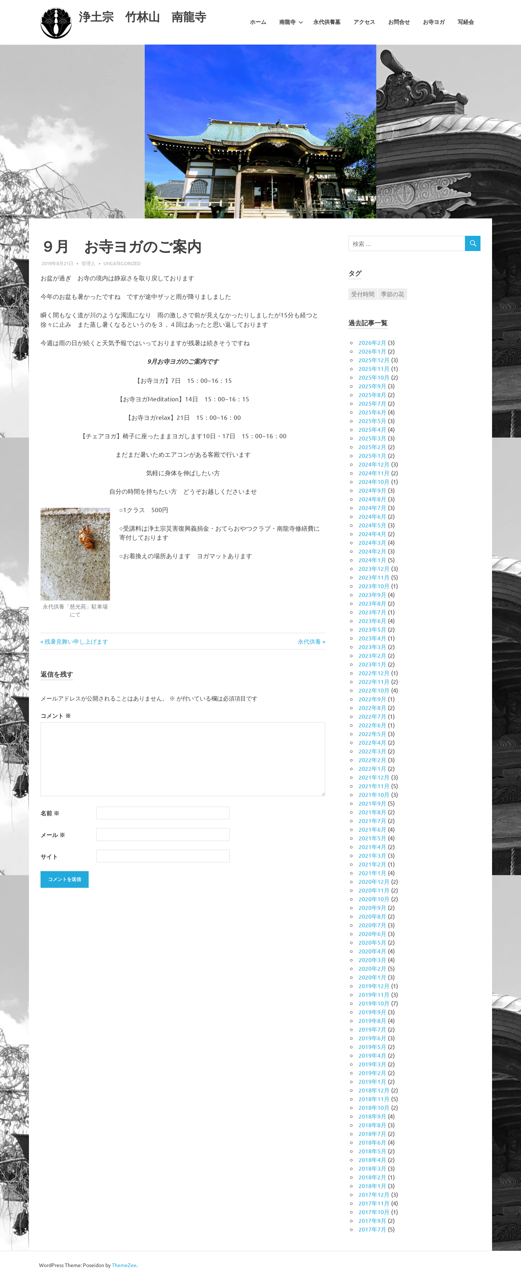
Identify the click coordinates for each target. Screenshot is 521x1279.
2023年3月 (372, 646)
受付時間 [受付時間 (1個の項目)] (362, 293)
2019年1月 (372, 1081)
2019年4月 (372, 1055)
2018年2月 (372, 1176)
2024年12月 (374, 464)
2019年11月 (374, 994)
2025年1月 (372, 455)
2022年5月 (372, 733)
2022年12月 (374, 672)
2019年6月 (372, 1037)
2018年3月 (372, 1168)
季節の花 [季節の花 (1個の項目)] (392, 293)
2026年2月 (372, 342)
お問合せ (399, 22)
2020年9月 (372, 907)
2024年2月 (372, 551)
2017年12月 (374, 1194)
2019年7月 (372, 1029)
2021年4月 (372, 846)
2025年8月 (372, 394)
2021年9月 (372, 803)
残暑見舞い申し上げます (76, 641)
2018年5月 (372, 1150)
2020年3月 (372, 959)
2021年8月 (372, 811)
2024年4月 (372, 533)
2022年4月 (372, 742)
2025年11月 (374, 368)
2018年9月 (372, 1116)
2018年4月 (372, 1159)
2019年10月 (374, 1003)
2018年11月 (374, 1098)
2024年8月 (372, 498)
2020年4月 (372, 950)
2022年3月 (372, 751)
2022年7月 (372, 716)
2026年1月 (372, 351)
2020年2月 (372, 968)
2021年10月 (374, 794)
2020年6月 (372, 933)
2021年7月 (372, 820)
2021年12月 (374, 777)
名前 (50, 813)
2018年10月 (374, 1107)
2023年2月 (372, 655)
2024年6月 (372, 516)
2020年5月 (372, 942)
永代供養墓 (326, 22)
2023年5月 (372, 629)
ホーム (258, 22)
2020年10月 (374, 898)
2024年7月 (372, 507)
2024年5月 (372, 524)
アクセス (364, 22)
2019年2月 (372, 1072)
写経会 (466, 22)
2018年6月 (372, 1142)
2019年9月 (372, 1011)
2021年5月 (372, 837)
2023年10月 (374, 585)
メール (53, 835)
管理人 (88, 263)
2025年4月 (372, 429)
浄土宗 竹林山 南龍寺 (154, 16)
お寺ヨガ (434, 22)
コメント (56, 715)
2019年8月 (372, 1020)
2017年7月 (372, 1229)
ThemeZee (124, 1265)
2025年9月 (372, 385)
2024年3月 (372, 542)
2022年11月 (374, 681)
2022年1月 (372, 768)
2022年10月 (374, 690)
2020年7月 (372, 924)
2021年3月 (372, 855)
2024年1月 (372, 559)
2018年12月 (374, 1090)
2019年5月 (372, 1046)
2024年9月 (372, 490)
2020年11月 (374, 890)
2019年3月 (372, 1063)
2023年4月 (372, 637)
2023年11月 (374, 577)
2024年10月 (374, 481)
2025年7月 (372, 403)
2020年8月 (372, 916)
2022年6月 (372, 724)
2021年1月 (372, 872)
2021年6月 (372, 829)
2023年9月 (372, 594)
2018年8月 (372, 1124)
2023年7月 (372, 611)
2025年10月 (374, 377)
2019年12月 (374, 985)
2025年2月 (372, 446)
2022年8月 (372, 707)
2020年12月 (374, 881)
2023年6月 (372, 620)
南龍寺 (291, 22)
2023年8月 (372, 603)
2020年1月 (372, 977)
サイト (49, 856)
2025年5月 (372, 420)
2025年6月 (372, 411)
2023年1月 (372, 664)
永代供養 (309, 641)
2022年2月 (372, 759)
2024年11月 (374, 472)
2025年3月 (372, 438)
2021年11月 (374, 785)
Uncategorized (121, 263)
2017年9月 (372, 1220)
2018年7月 (372, 1133)
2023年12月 (374, 568)
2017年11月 (374, 1203)
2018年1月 (372, 1185)
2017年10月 (374, 1211)
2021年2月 (372, 864)
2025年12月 (374, 359)
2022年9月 (372, 698)
